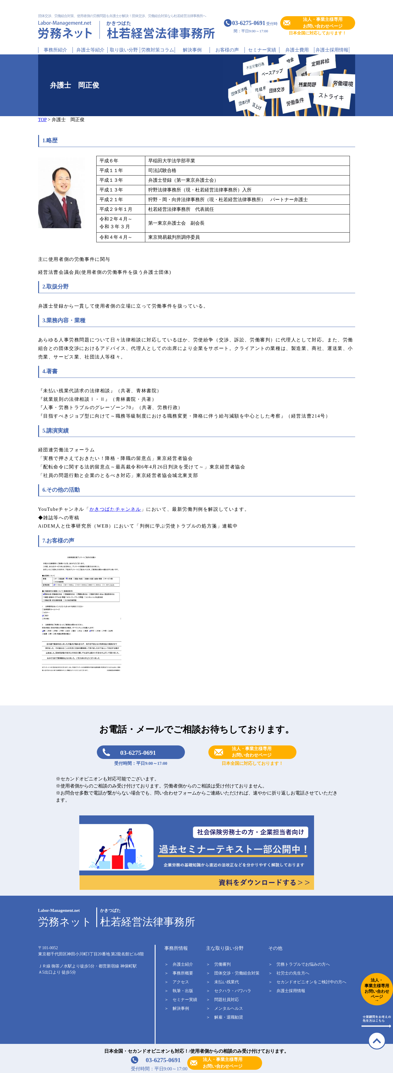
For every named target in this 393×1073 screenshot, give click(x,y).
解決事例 (192, 49)
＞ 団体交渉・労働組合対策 (232, 973)
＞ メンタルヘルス (224, 1008)
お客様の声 (227, 49)
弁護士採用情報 (332, 49)
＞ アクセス (176, 982)
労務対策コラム (157, 49)
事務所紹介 (55, 49)
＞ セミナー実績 (180, 999)
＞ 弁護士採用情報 (286, 991)
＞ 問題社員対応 (222, 999)
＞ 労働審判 (218, 964)
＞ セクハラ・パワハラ (228, 991)
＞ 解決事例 (176, 1008)
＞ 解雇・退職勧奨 (224, 1017)
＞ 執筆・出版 (178, 991)
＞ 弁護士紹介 (178, 964)
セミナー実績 (262, 49)
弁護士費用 (297, 49)
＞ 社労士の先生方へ (288, 973)
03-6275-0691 (138, 752)
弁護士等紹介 (90, 49)
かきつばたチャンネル (115, 509)
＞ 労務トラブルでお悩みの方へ (299, 964)
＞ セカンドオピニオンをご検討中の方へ (307, 982)
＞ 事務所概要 (178, 973)
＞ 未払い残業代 (222, 982)
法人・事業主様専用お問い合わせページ (323, 23)
